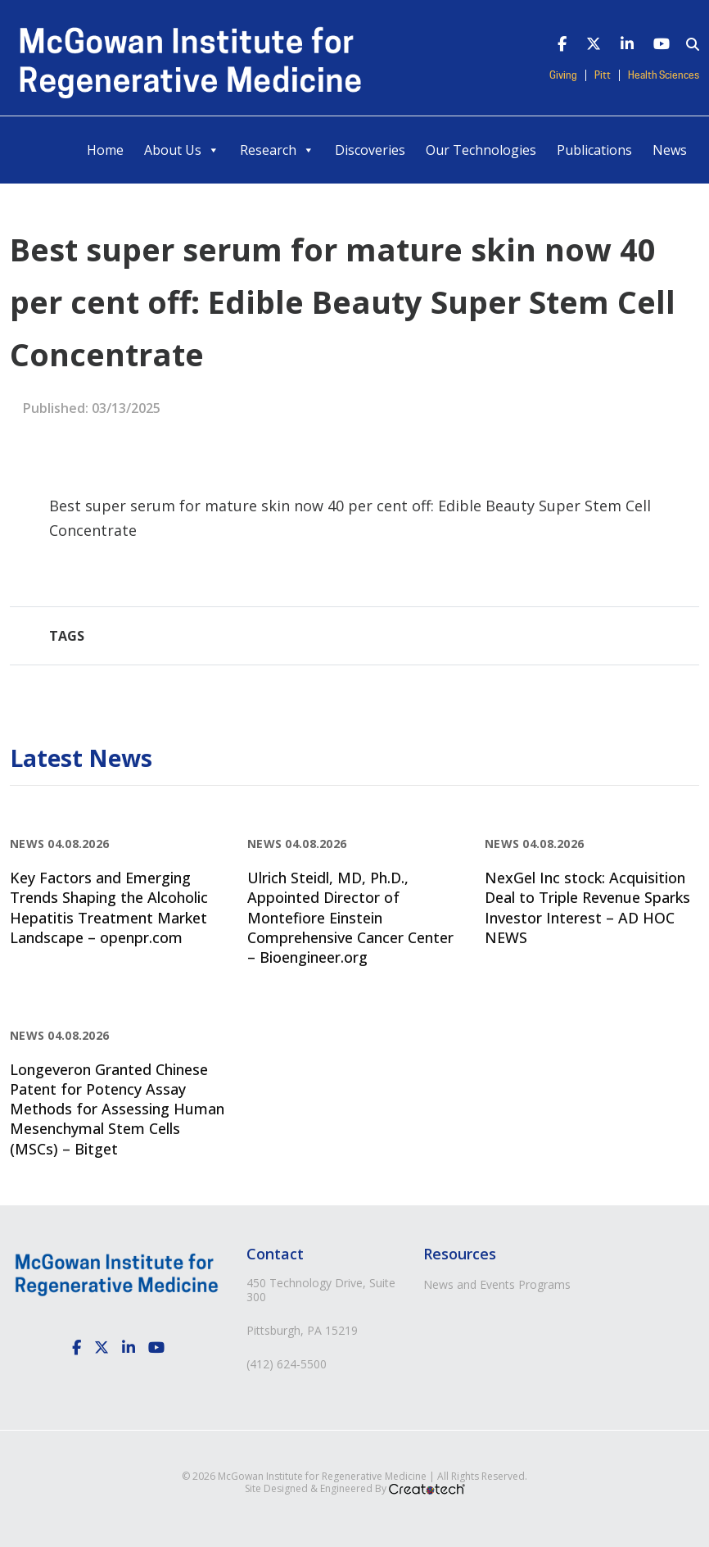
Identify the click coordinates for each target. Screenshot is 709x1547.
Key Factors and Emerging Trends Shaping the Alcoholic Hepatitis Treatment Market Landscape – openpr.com (109, 907)
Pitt (602, 75)
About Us (181, 149)
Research (277, 149)
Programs (544, 1284)
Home (105, 150)
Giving (563, 75)
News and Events (469, 1284)
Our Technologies (481, 150)
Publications (594, 150)
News (670, 150)
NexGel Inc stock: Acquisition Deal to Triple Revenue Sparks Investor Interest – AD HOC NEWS (587, 907)
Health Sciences (663, 75)
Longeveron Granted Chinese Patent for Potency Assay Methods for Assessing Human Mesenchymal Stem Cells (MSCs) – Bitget (117, 1109)
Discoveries (370, 150)
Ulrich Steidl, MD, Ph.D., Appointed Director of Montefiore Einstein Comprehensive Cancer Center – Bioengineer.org (350, 917)
